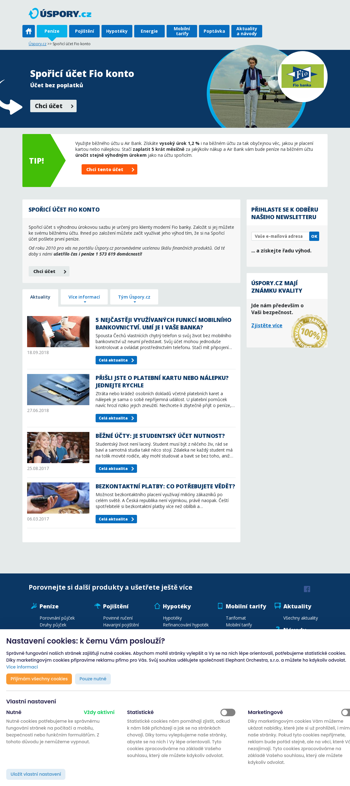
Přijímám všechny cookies (39, 679)
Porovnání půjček (57, 618)
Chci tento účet (104, 169)
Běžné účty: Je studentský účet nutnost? (160, 435)
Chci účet (49, 106)
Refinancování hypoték (186, 625)
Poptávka (214, 31)
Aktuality (40, 297)
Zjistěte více (266, 325)
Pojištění (84, 31)
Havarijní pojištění (121, 625)
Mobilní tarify (182, 31)
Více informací (84, 297)
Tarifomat (236, 618)
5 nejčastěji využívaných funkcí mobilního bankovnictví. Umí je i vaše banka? (163, 323)
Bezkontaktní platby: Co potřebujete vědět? (165, 486)
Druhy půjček (53, 625)
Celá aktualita (113, 360)
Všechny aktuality (300, 618)
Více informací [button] (22, 667)
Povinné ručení (118, 618)
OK (314, 236)
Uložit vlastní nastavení (36, 774)
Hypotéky (117, 31)
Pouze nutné (92, 679)
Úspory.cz (37, 43)
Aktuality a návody (246, 31)
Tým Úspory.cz (134, 297)
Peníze (52, 31)
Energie (149, 31)
